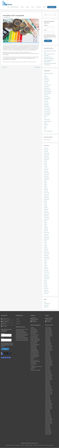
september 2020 (47, 257)
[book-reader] (5, 321)
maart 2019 (46, 287)
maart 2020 (46, 267)
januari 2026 (46, 151)
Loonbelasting (46, 104)
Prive (45, 118)
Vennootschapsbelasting (48, 131)
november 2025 (47, 154)
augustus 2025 (46, 159)
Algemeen (45, 76)
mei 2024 (45, 184)
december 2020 (47, 252)
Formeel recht (46, 94)
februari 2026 (46, 149)
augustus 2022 (46, 219)
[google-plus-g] (6, 357)
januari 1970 (46, 293)
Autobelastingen (33, 331)
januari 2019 (46, 290)
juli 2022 (46, 380)
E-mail (45, 30)
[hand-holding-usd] (3, 323)
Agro (45, 75)
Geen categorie (46, 96)
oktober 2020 (46, 255)
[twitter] (4, 357)
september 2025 (47, 158)
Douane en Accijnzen (47, 89)
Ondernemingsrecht (47, 108)
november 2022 (47, 214)
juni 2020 (45, 262)
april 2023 (45, 206)
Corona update (46, 86)
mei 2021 (45, 244)
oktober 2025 (46, 156)
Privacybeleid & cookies (8, 445)
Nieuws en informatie (14, 7)
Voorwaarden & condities (51, 445)
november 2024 (47, 174)
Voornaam (3, 333)
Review (44, 7)
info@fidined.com (35, 321)
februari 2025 (46, 169)
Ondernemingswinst (6, 18)
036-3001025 (34, 320)
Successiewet (46, 124)
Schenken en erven (47, 119)
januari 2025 (46, 171)
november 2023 (47, 194)
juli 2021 (45, 240)
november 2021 (47, 234)
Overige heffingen (47, 114)
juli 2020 (45, 260)
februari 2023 (46, 209)
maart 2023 (46, 207)
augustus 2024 (46, 179)
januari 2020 (46, 270)
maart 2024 (46, 187)
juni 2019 (45, 282)
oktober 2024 (46, 176)
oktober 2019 (46, 275)
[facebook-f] (2, 357)
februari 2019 (46, 288)
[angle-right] (18, 321)
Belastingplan (46, 81)
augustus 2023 (46, 199)
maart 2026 (46, 148)
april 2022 (45, 225)
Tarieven (22, 7)
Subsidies (32, 362)
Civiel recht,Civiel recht (34, 334)
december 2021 (47, 232)
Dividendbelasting (47, 88)
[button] (51, 8)
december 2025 (47, 153)
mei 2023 (45, 204)
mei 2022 (45, 224)
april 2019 (45, 285)
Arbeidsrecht (46, 78)
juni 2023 (45, 202)
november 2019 (47, 273)
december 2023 (47, 192)
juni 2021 (45, 242)
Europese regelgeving (47, 93)
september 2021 (47, 237)
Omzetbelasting (47, 106)
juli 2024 (45, 181)
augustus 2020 (48, 408)
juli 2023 (45, 201)
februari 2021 (47, 401)
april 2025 (45, 166)
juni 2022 (45, 222)
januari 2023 (46, 211)
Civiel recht (46, 83)
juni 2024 (47, 353)
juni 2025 (45, 163)
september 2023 (47, 197)
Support (27, 7)
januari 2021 (46, 250)
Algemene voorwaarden (29, 445)
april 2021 (45, 245)
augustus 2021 (46, 239)
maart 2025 (46, 168)
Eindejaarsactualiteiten (48, 91)
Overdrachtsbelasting (47, 113)
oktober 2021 (46, 235)
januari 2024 (46, 191)
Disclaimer (22, 445)
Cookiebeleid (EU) (16, 445)
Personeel (45, 116)
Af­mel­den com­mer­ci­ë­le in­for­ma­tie (40, 445)
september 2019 (47, 277)
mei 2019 (45, 283)
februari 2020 (46, 268)
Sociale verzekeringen (47, 121)
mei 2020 (47, 412)
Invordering (46, 101)
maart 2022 (46, 227)
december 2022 (47, 212)
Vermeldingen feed (47, 303)
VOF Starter (49, 139)
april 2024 (45, 186)
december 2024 (48, 345)
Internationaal (46, 99)
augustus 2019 (46, 278)
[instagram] (8, 357)
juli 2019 (45, 280)
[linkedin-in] (10, 357)
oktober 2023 (46, 196)
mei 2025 (45, 164)
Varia (45, 129)
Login (45, 302)
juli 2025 (45, 161)
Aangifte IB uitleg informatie (49, 73)
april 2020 (45, 265)
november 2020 (48, 405)
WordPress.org (46, 307)
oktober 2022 (47, 377)
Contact (32, 7)
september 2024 (48, 349)
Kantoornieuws (46, 103)
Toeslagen (32, 367)
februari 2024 (46, 189)
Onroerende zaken (47, 111)
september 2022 (47, 217)
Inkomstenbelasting (47, 98)
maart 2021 (46, 247)
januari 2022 (46, 230)
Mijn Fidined (38, 7)
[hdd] (4, 326)
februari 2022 (46, 229)
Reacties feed (46, 305)
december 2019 (47, 272)
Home (8, 7)
